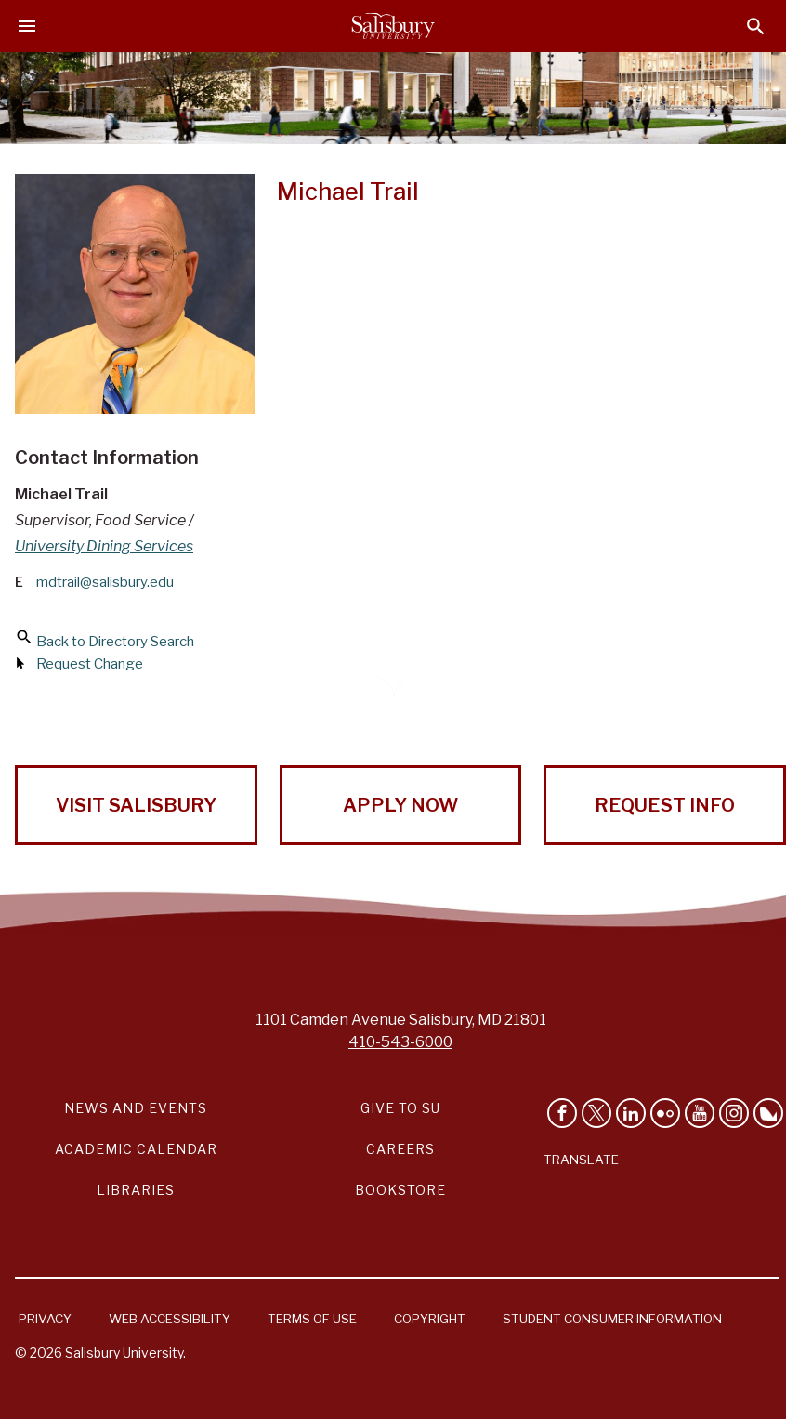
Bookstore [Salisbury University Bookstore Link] (400, 1190)
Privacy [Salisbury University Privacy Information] (45, 1318)
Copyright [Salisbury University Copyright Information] (429, 1318)
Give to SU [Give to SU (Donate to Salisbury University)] (400, 1108)
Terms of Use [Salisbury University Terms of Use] (312, 1318)
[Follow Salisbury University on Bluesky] (768, 1113)
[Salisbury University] (393, 26)
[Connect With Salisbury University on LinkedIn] (631, 1113)
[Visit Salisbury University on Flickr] (665, 1113)
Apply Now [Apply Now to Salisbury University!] (400, 805)
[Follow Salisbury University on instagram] (734, 1113)
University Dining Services (104, 546)
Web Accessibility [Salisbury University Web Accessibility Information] (169, 1318)
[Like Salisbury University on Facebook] (562, 1113)
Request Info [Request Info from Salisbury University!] (665, 805)
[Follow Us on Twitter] (596, 1113)
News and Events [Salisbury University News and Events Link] (135, 1108)
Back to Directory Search (115, 641)
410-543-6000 (400, 1042)
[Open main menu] (27, 26)
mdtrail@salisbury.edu (105, 582)
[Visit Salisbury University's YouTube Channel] (699, 1113)
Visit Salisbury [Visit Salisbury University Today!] (136, 805)
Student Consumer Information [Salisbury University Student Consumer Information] (612, 1318)
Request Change (89, 664)
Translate (581, 1159)
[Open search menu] (755, 26)
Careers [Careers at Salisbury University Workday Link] (400, 1149)
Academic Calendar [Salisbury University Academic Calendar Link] (136, 1149)
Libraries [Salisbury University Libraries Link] (136, 1190)
